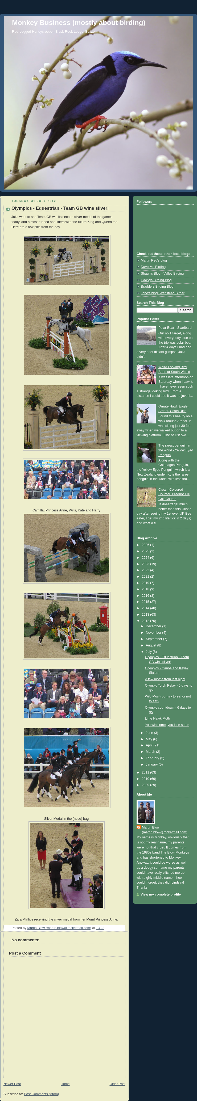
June (150, 733)
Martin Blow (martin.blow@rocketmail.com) (164, 830)
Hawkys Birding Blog (156, 280)
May (149, 739)
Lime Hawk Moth (157, 718)
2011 (146, 772)
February (153, 758)
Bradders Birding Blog (157, 286)
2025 (146, 551)
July (149, 652)
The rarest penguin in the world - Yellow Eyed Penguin (175, 450)
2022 (146, 570)
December (154, 626)
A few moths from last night (165, 679)
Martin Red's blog (154, 260)
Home (65, 1084)
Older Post (117, 1084)
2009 (146, 785)
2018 (146, 589)
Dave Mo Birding (153, 267)
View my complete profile (161, 894)
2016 (146, 596)
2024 (146, 558)
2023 (146, 564)
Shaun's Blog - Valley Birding (162, 273)
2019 (146, 583)
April (150, 745)
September (154, 639)
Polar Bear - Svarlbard (175, 328)
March (151, 752)
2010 (146, 779)
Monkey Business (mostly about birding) (78, 23)
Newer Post (12, 1084)
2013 (146, 614)
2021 (146, 576)
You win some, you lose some (167, 725)
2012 (146, 621)
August (151, 645)
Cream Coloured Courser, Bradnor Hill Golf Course (174, 494)
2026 (146, 545)
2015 (146, 602)
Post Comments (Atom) (41, 1094)
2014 (146, 608)
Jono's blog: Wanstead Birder (162, 293)
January (152, 764)
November (154, 632)
